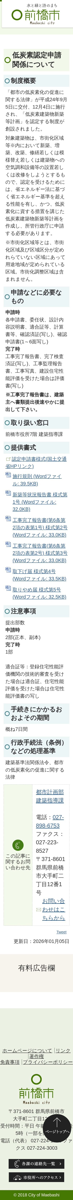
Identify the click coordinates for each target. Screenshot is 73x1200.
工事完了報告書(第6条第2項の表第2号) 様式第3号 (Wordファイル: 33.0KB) (40, 553)
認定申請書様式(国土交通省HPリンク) (36, 462)
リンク (63, 1050)
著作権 (36, 1056)
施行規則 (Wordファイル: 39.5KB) (37, 479)
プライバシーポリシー (48, 1062)
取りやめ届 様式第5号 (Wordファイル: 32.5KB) (39, 593)
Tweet (62, 932)
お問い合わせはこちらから (53, 909)
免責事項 (10, 1062)
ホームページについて (27, 1050)
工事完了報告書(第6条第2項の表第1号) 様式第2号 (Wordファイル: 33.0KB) (40, 527)
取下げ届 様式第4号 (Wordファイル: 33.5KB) (39, 575)
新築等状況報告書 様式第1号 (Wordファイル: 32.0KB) (40, 502)
